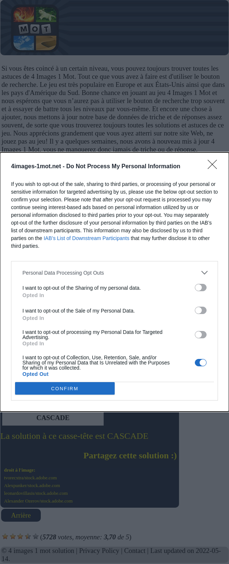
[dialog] (114, 282)
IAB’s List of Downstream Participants (86, 238)
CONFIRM (65, 388)
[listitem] (114, 272)
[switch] (201, 287)
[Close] (215, 167)
